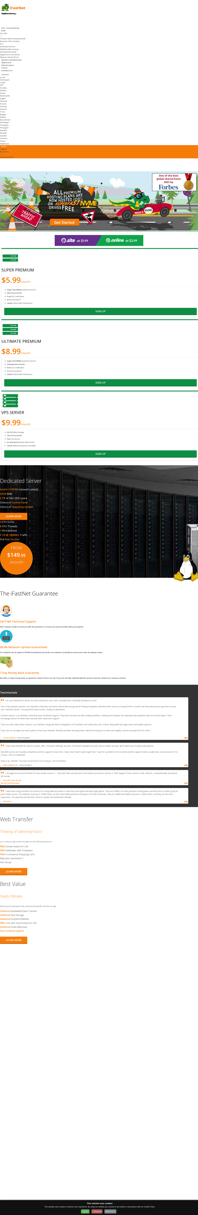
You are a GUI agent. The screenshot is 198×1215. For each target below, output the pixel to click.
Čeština (3, 90)
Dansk (2, 93)
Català (2, 82)
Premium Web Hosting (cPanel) (12, 38)
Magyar (3, 114)
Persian (3, 104)
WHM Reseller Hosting (9, 49)
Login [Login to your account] (3, 13)
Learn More (14, 516)
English (3, 98)
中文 (2, 85)
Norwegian (4, 122)
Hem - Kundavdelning (10, 28)
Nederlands (5, 96)
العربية (2, 77)
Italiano (3, 117)
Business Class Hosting (9, 41)
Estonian (3, 101)
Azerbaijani (4, 80)
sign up (100, 311)
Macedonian (5, 120)
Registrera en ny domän (10, 54)
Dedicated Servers (7, 46)
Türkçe (3, 141)
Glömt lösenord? (7, 157)
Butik (3, 30)
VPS (1, 44)
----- (1, 36)
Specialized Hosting (8, 52)
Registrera (4, 151)
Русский (3, 133)
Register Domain (8, 13)
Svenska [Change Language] (5, 74)
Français (3, 106)
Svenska (3, 138)
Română (3, 130)
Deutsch (3, 109)
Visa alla (3, 33)
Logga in (3, 149)
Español (3, 135)
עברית (2, 111)
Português (4, 125)
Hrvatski (3, 88)
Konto (4, 146)
